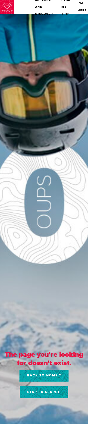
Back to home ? (44, 375)
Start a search (44, 392)
